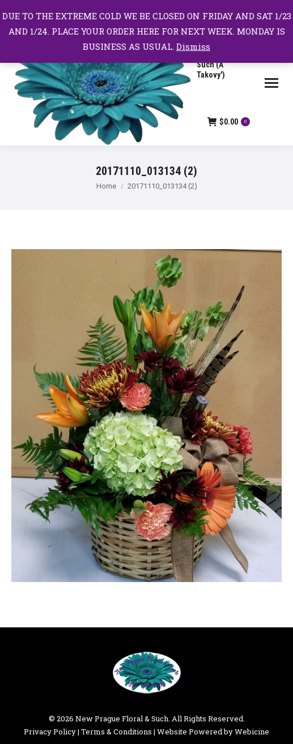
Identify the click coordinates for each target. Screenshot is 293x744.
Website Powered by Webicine (213, 731)
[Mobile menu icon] (271, 83)
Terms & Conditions (116, 731)
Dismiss (193, 46)
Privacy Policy (50, 731)
